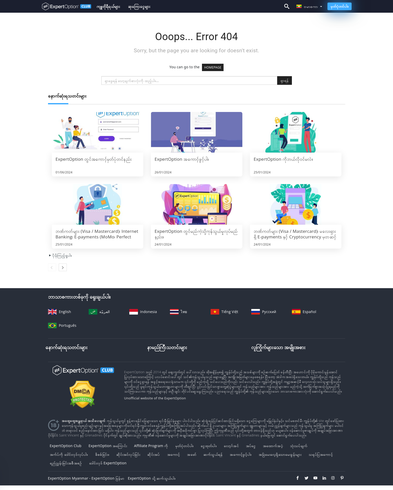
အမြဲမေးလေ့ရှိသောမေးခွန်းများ (280, 454)
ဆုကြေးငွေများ (139, 6)
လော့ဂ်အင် (231, 445)
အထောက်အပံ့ (273, 445)
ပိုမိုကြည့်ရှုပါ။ (60, 255)
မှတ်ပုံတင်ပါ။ (340, 6)
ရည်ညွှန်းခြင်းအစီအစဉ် (66, 463)
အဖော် (191, 454)
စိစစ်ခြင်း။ (102, 454)
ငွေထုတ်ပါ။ (208, 445)
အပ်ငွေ (251, 445)
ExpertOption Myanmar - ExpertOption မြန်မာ (86, 478)
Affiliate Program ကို (151, 445)
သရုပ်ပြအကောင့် (321, 454)
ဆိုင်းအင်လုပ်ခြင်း (128, 454)
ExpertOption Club (66, 445)
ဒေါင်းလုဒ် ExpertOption (108, 463)
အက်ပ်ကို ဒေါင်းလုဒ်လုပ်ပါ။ (69, 454)
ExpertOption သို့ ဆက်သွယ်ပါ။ (152, 478)
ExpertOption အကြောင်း (108, 445)
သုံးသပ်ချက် (298, 445)
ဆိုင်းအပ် (153, 454)
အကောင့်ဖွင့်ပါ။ (240, 454)
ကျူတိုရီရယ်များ (108, 6)
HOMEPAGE (213, 67)
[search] (189, 80)
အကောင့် (173, 454)
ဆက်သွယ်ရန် (213, 454)
